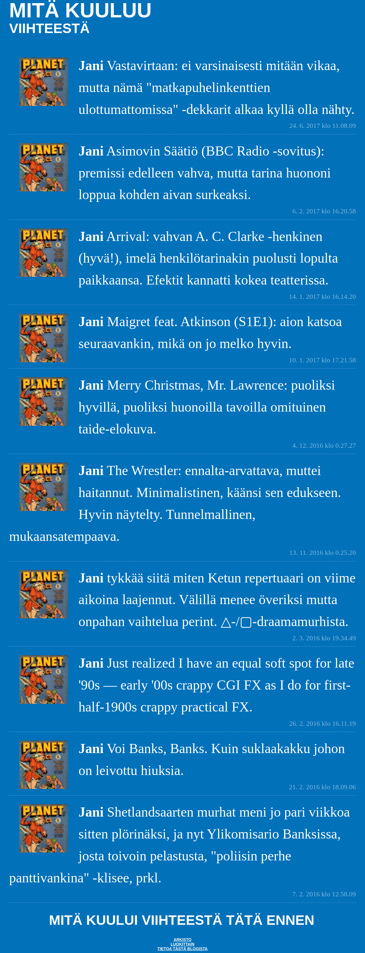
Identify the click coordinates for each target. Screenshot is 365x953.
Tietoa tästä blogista (182, 948)
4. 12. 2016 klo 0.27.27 (324, 445)
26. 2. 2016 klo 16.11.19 (322, 723)
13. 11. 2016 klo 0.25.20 (322, 552)
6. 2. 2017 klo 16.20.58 (324, 211)
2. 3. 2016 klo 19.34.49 (324, 638)
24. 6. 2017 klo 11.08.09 (322, 125)
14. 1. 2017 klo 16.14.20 (322, 296)
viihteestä (49, 28)
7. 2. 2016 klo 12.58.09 (324, 894)
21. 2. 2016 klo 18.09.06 (322, 787)
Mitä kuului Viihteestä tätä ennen (182, 920)
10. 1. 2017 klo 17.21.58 (322, 360)
